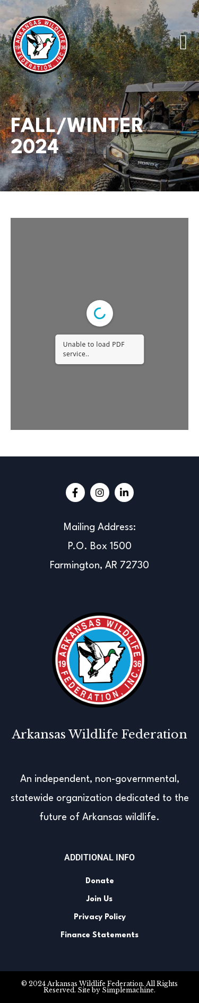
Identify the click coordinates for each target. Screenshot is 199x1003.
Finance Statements (99, 935)
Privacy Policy (100, 917)
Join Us (99, 899)
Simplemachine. (128, 990)
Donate (99, 881)
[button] (183, 42)
